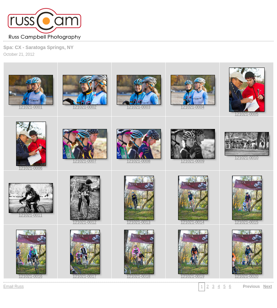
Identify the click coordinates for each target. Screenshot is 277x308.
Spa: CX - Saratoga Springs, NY (38, 47)
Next (267, 286)
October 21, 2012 (19, 54)
